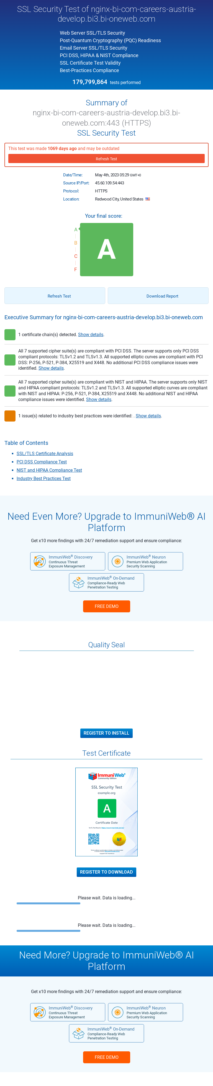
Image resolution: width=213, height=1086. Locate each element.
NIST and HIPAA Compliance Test (49, 470)
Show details (90, 334)
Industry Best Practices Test (44, 478)
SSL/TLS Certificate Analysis (45, 453)
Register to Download (106, 872)
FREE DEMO (107, 606)
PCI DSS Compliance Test (42, 462)
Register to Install (106, 733)
